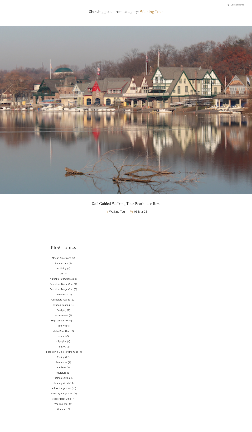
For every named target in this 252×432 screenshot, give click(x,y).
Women (61, 409)
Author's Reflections (61, 279)
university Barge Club (61, 393)
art (61, 273)
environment (61, 315)
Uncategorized (61, 383)
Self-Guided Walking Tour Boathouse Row (126, 204)
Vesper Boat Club (61, 399)
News (61, 336)
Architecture (61, 263)
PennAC (61, 346)
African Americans (61, 258)
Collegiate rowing (60, 299)
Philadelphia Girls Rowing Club (61, 352)
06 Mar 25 (140, 211)
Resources (61, 362)
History (60, 325)
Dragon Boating (61, 305)
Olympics (61, 341)
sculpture (61, 372)
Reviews (61, 367)
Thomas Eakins (61, 378)
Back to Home (235, 5)
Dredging (61, 310)
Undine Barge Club (60, 388)
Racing (61, 357)
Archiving (61, 268)
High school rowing (61, 320)
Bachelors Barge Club (61, 284)
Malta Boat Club (61, 331)
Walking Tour (117, 211)
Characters (61, 294)
